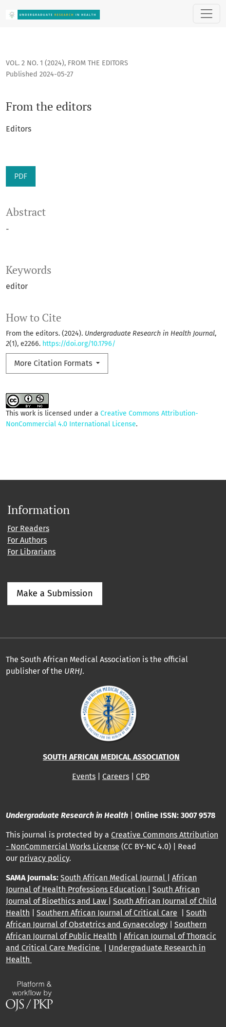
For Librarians (31, 551)
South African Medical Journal (113, 877)
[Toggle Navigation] (206, 13)
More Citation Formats (54, 363)
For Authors (27, 540)
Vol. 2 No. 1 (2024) (35, 63)
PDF (20, 176)
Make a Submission (55, 593)
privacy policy (44, 858)
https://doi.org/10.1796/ (78, 344)
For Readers (28, 528)
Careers (115, 776)
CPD (143, 776)
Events (83, 776)
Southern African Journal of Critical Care (107, 912)
